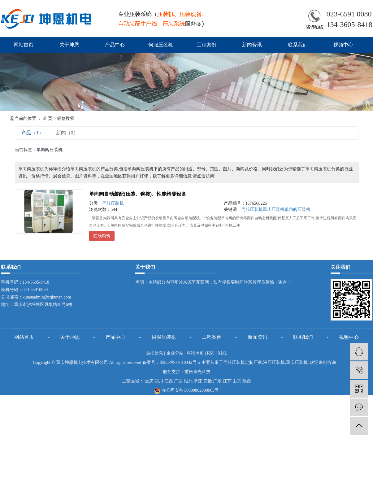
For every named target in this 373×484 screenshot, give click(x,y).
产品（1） (32, 132)
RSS (211, 353)
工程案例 (206, 44)
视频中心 (343, 44)
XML (222, 353)
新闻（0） (67, 132)
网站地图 (195, 353)
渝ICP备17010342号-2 (180, 362)
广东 (217, 381)
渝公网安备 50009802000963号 (186, 390)
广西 (178, 381)
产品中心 (115, 44)
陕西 (246, 381)
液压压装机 (274, 362)
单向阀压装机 (297, 209)
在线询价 (102, 235)
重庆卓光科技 (197, 371)
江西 (168, 381)
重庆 (149, 381)
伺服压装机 (160, 44)
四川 (158, 381)
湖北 (188, 381)
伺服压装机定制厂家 (242, 362)
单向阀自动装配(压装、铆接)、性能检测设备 (138, 194)
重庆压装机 (273, 209)
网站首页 (23, 44)
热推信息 (154, 353)
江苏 (227, 381)
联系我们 (298, 44)
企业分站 (175, 353)
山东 (236, 381)
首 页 (48, 118)
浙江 (197, 381)
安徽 (207, 381)
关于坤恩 (69, 44)
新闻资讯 (252, 44)
